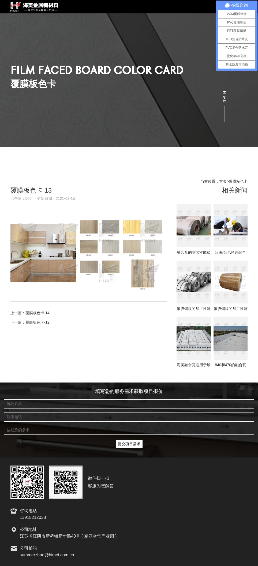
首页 (223, 181)
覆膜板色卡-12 (37, 322)
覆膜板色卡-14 (37, 313)
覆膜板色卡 (238, 181)
